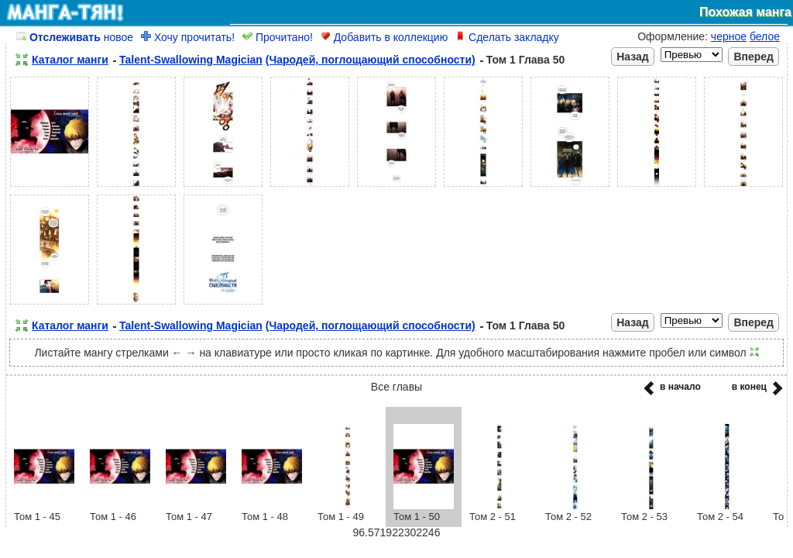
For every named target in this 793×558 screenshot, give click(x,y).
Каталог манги (70, 59)
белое (765, 36)
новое (74, 37)
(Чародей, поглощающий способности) (370, 59)
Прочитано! (277, 37)
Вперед (753, 56)
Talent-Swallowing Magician (191, 59)
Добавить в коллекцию (384, 37)
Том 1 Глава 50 (525, 59)
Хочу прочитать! (188, 37)
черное (729, 36)
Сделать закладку (507, 37)
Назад (632, 56)
